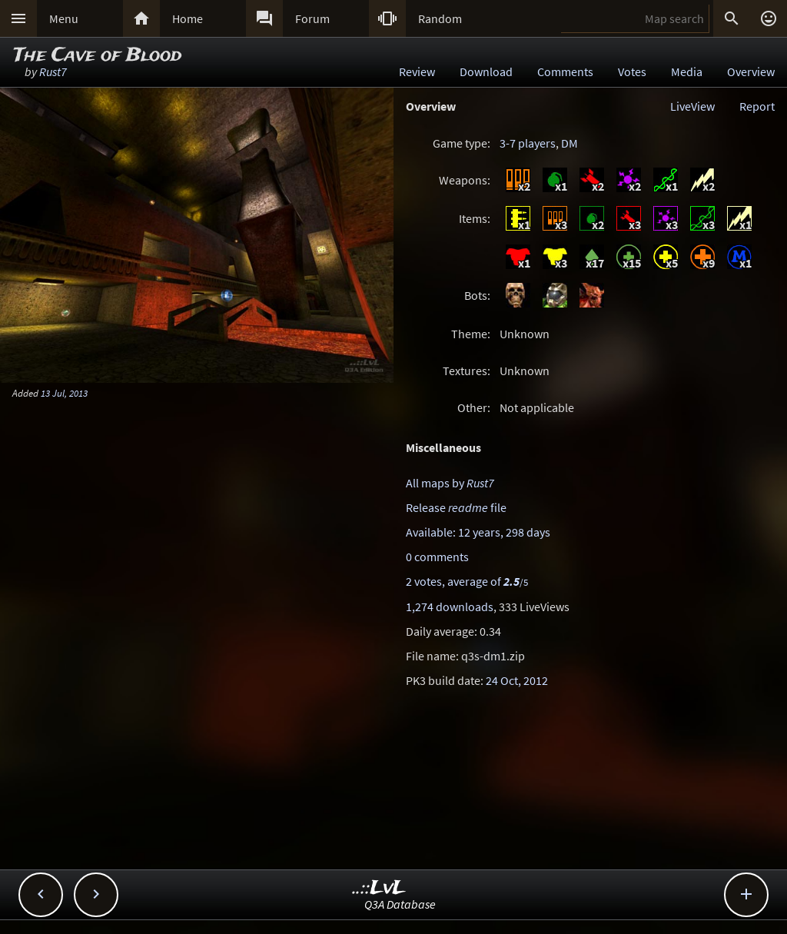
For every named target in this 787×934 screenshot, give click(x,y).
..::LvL (379, 888)
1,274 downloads (449, 606)
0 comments (437, 556)
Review (417, 71)
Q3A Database (400, 904)
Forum (312, 18)
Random (440, 18)
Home (187, 18)
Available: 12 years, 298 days (478, 532)
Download (486, 71)
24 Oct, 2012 (517, 680)
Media (686, 71)
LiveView (692, 106)
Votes (632, 71)
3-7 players (528, 143)
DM (569, 143)
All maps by (450, 482)
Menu (63, 18)
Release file (456, 507)
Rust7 (53, 71)
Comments (565, 71)
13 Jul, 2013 (64, 393)
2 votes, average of (467, 581)
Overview (751, 71)
